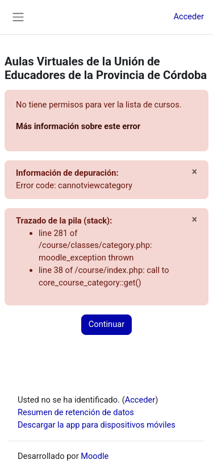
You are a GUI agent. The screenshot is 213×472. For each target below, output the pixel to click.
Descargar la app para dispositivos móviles (97, 425)
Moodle (94, 456)
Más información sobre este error (78, 126)
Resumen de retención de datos (76, 412)
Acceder (188, 16)
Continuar (106, 324)
